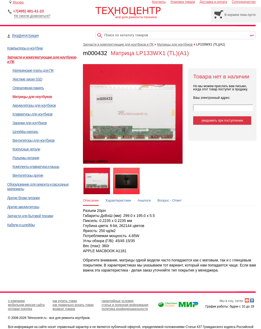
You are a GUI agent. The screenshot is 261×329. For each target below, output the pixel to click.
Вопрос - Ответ (169, 200)
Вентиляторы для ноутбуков (33, 140)
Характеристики (118, 200)
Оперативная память (28, 88)
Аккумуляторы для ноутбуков (34, 105)
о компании (16, 301)
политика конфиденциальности (124, 308)
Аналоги (144, 200)
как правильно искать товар (73, 304)
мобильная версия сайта (26, 304)
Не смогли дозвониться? (32, 16)
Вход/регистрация (25, 35)
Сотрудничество (244, 2)
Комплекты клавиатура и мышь (35, 166)
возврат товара (63, 308)
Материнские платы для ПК (33, 70)
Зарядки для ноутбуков (29, 123)
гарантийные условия (117, 301)
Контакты (159, 2)
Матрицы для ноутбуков (32, 97)
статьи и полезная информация (124, 304)
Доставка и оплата (213, 2)
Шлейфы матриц (25, 132)
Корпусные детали (26, 149)
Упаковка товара (182, 2)
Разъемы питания (25, 158)
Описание (91, 200)
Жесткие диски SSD (27, 79)
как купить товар (64, 301)
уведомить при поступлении (222, 120)
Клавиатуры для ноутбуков (32, 114)
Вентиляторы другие (27, 175)
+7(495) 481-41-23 (28, 11)
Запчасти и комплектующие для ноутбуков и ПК (118, 44)
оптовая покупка (20, 308)
